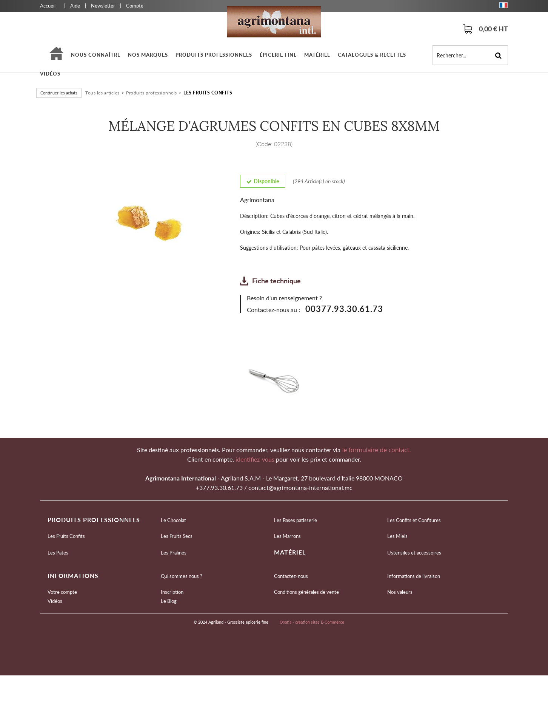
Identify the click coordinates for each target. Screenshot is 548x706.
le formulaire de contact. (375, 450)
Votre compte (62, 592)
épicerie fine (278, 55)
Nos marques (148, 55)
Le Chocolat (173, 520)
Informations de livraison (413, 576)
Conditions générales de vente (306, 592)
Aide (75, 6)
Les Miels (397, 536)
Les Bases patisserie (295, 520)
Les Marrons (287, 536)
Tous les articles (102, 93)
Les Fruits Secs (176, 536)
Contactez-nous (291, 576)
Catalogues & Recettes (372, 55)
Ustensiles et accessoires (414, 553)
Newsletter (103, 6)
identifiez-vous (256, 459)
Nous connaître (95, 55)
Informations (73, 575)
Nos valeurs (400, 592)
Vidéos (50, 74)
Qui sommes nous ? (181, 576)
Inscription (172, 592)
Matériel (317, 55)
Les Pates (58, 553)
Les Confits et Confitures (414, 520)
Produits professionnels (213, 55)
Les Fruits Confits (207, 93)
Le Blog (169, 601)
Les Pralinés (173, 553)
